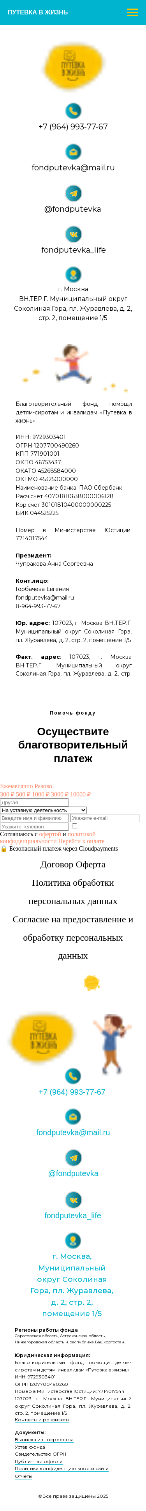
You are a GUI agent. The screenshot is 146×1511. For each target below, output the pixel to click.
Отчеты (23, 1476)
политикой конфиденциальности (48, 837)
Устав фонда (30, 1447)
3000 (60, 794)
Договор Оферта (73, 864)
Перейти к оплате (81, 841)
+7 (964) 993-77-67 (73, 126)
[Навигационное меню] (132, 12)
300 (7, 794)
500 (23, 794)
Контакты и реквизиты (42, 1420)
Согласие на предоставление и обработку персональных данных (73, 937)
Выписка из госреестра (44, 1439)
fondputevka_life (73, 250)
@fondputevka (72, 209)
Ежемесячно (16, 786)
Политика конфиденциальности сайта (62, 1468)
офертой (50, 834)
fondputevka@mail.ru (73, 167)
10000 (80, 794)
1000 (40, 794)
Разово (43, 786)
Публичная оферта (39, 1461)
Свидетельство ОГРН (40, 1454)
